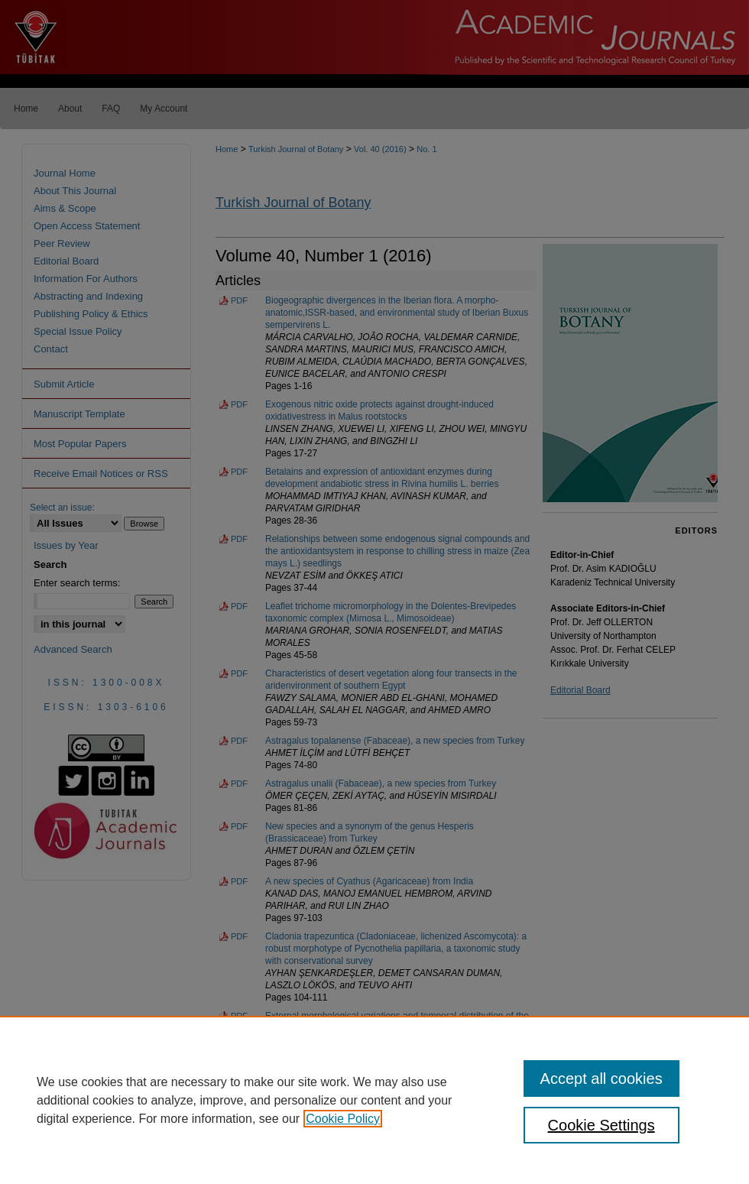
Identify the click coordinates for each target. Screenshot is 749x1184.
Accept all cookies (601, 1078)
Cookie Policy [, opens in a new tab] (343, 1118)
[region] (374, 1100)
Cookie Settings (601, 1125)
